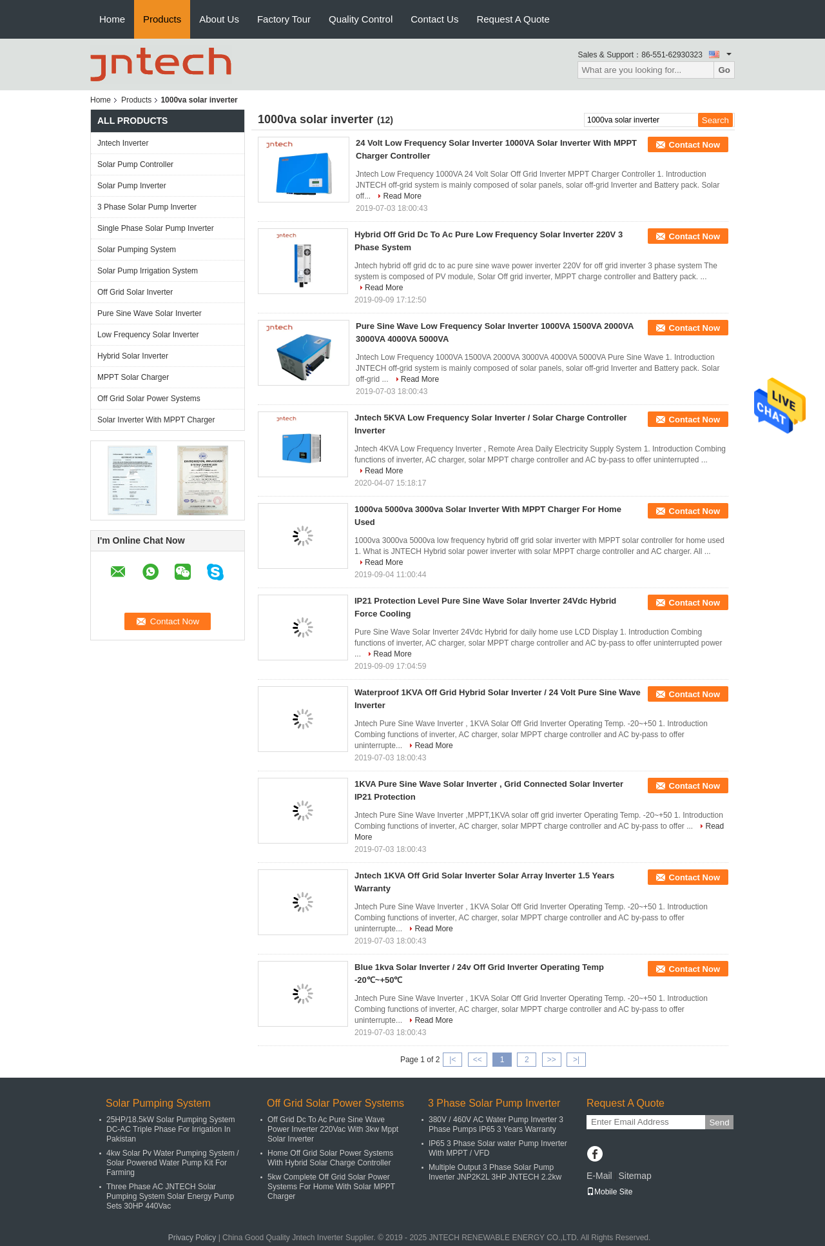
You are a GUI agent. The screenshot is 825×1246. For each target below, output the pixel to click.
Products (162, 19)
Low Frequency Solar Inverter (148, 334)
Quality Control (361, 19)
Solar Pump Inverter (131, 185)
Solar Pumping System (136, 249)
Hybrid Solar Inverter (132, 356)
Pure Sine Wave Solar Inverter (149, 313)
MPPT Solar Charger (133, 377)
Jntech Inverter (122, 143)
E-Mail (599, 1176)
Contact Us (434, 19)
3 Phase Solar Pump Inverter (147, 207)
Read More (402, 196)
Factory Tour (284, 19)
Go (724, 70)
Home (112, 19)
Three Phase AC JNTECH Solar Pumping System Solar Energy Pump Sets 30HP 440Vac (170, 1196)
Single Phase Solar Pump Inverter (155, 228)
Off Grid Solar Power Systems (148, 398)
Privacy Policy (192, 1237)
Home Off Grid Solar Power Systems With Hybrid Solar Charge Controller (330, 1158)
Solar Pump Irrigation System (147, 270)
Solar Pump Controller (135, 164)
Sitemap (634, 1176)
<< (477, 1059)
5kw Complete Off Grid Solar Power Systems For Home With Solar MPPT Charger (331, 1186)
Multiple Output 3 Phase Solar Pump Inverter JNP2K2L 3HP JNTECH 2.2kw (495, 1172)
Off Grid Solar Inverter (135, 292)
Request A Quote (512, 19)
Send (719, 1122)
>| (576, 1059)
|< (452, 1059)
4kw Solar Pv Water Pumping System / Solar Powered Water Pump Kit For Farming (172, 1163)
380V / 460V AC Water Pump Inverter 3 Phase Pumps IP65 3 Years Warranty (496, 1124)
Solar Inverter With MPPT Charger (156, 419)
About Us (219, 19)
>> (551, 1059)
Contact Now (694, 145)
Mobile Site (609, 1191)
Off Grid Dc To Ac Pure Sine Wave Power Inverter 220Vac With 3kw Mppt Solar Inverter (332, 1129)
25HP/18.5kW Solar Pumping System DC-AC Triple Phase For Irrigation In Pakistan (170, 1129)
